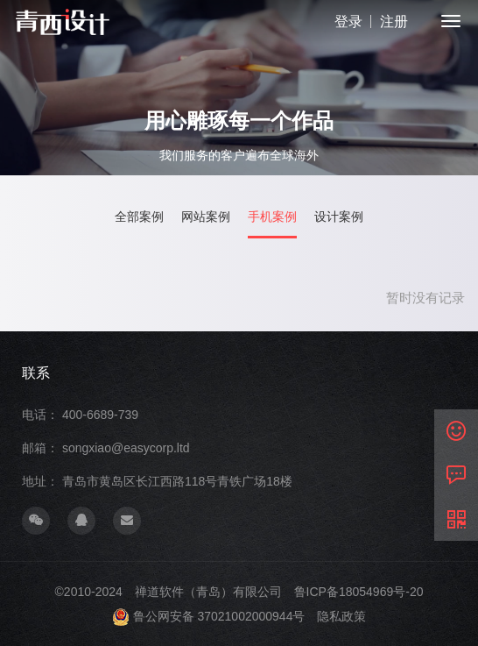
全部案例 (139, 217)
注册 (394, 21)
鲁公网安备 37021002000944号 (219, 616)
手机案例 (272, 217)
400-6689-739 (100, 415)
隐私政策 (341, 616)
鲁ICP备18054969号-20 (359, 592)
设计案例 (338, 217)
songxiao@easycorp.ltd (126, 448)
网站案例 (205, 217)
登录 (348, 21)
